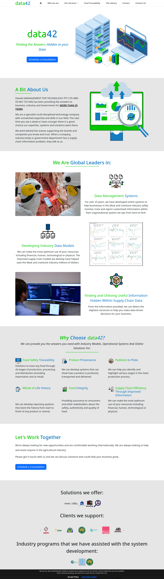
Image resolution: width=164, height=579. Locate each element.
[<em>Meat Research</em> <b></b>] (97, 503)
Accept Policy (73, 577)
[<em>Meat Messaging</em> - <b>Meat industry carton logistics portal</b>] (82, 561)
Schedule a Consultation (42, 59)
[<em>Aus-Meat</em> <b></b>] (117, 530)
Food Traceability (92, 3)
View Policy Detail (89, 577)
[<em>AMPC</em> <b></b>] (46, 530)
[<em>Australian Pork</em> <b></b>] (105, 530)
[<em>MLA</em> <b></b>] (58, 530)
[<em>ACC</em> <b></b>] (70, 530)
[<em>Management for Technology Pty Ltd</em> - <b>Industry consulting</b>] (66, 503)
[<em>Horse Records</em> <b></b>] (74, 503)
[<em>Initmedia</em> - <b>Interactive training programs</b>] (89, 503)
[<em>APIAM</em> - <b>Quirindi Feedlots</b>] (93, 530)
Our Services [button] (70, 3)
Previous (40, 530)
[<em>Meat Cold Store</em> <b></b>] (82, 503)
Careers (126, 3)
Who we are (53, 3)
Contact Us (140, 3)
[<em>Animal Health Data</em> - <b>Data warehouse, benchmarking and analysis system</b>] (74, 561)
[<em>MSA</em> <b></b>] (81, 530)
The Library (111, 3)
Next (123, 530)
